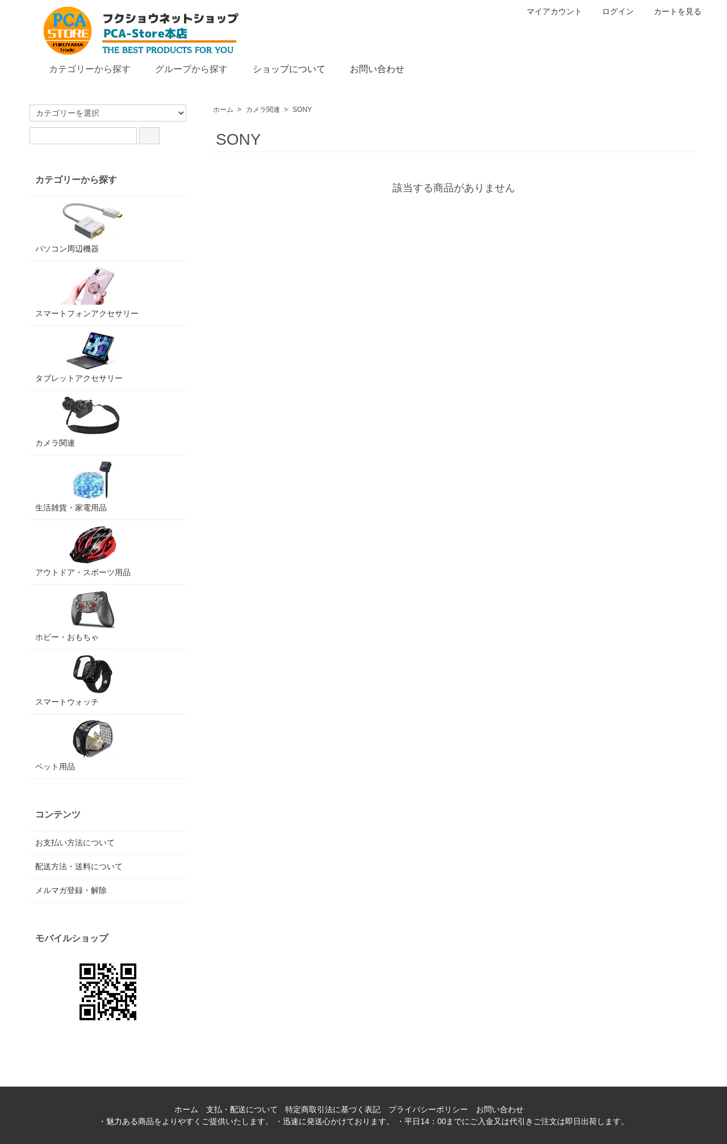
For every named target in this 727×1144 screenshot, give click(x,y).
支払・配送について (242, 1109)
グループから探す (183, 68)
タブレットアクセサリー (92, 357)
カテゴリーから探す (81, 68)
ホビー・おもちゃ (92, 616)
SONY (302, 110)
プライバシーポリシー (428, 1109)
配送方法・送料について (79, 866)
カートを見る (671, 11)
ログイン (612, 11)
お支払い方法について (75, 842)
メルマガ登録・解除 (71, 890)
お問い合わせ (368, 68)
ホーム (223, 110)
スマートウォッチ (92, 680)
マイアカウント (548, 11)
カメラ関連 (263, 110)
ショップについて (280, 68)
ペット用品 (92, 745)
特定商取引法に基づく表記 (333, 1109)
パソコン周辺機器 (92, 227)
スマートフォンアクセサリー (92, 292)
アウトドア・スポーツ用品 (92, 551)
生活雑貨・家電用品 (92, 486)
